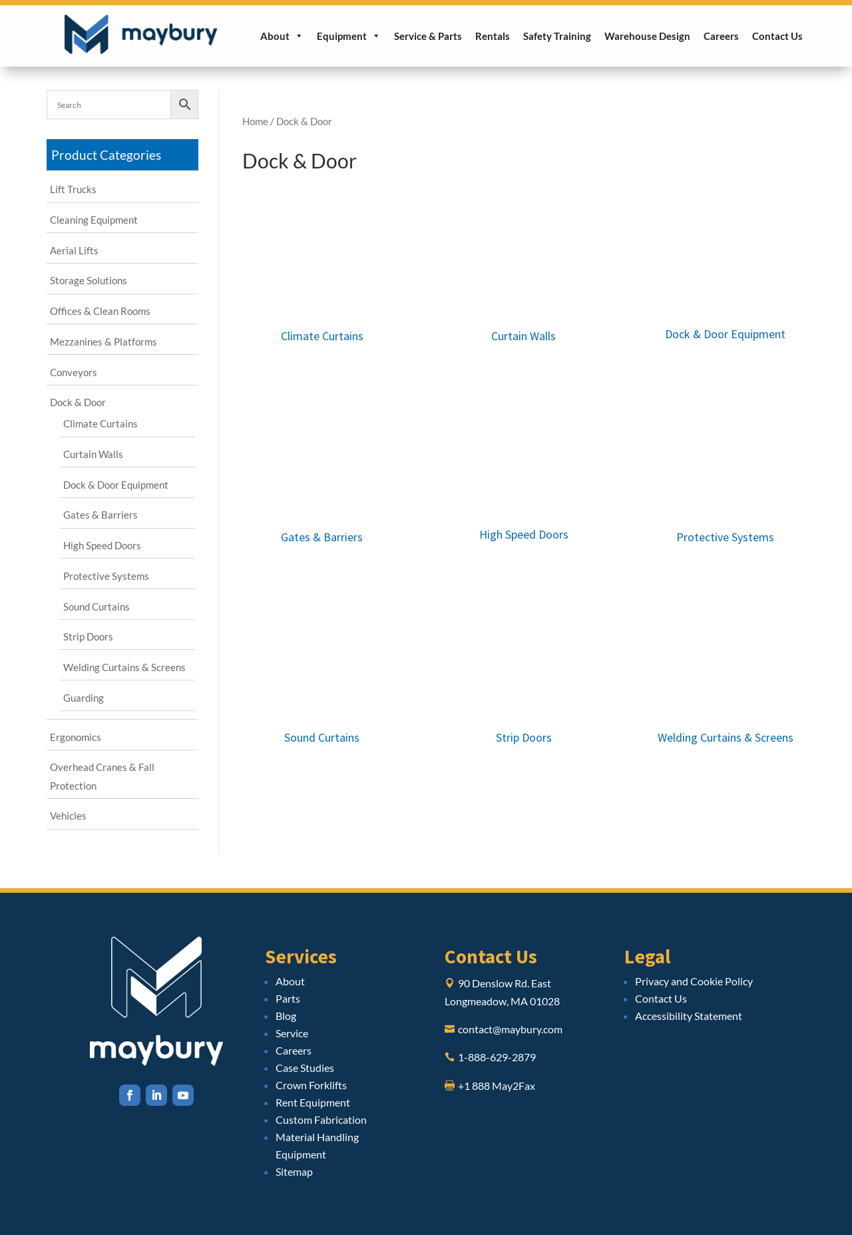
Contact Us (777, 36)
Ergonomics (75, 737)
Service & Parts (428, 36)
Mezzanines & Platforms (103, 342)
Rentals (492, 36)
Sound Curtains (96, 607)
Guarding (83, 698)
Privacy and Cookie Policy (694, 981)
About (282, 36)
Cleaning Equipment (94, 220)
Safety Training (557, 36)
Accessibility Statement (688, 1015)
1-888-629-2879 (497, 1057)
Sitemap (294, 1171)
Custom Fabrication (321, 1119)
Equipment (349, 36)
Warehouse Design (647, 36)
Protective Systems (106, 576)
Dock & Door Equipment (115, 485)
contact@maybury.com (510, 1029)
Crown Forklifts (311, 1085)
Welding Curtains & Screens (124, 667)
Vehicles (68, 816)
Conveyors (73, 372)
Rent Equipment (313, 1102)
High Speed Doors (102, 545)
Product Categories (106, 154)
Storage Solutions (88, 280)
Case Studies (305, 1067)
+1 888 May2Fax (496, 1085)
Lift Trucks (73, 189)
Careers (721, 36)
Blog (286, 1015)
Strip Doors (88, 636)
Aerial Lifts (74, 250)
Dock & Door (78, 402)
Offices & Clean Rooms (100, 311)
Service (292, 1033)
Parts (288, 998)
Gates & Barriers (100, 515)
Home (255, 121)
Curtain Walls (93, 454)
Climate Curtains (100, 423)
